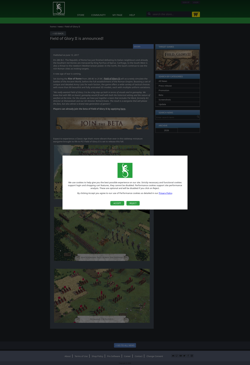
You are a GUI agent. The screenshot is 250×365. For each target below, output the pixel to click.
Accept (117, 203)
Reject (133, 203)
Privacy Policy (165, 193)
